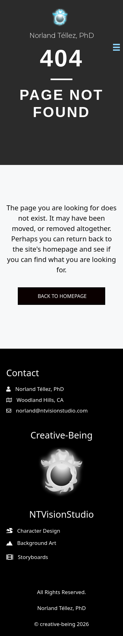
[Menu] (116, 47)
